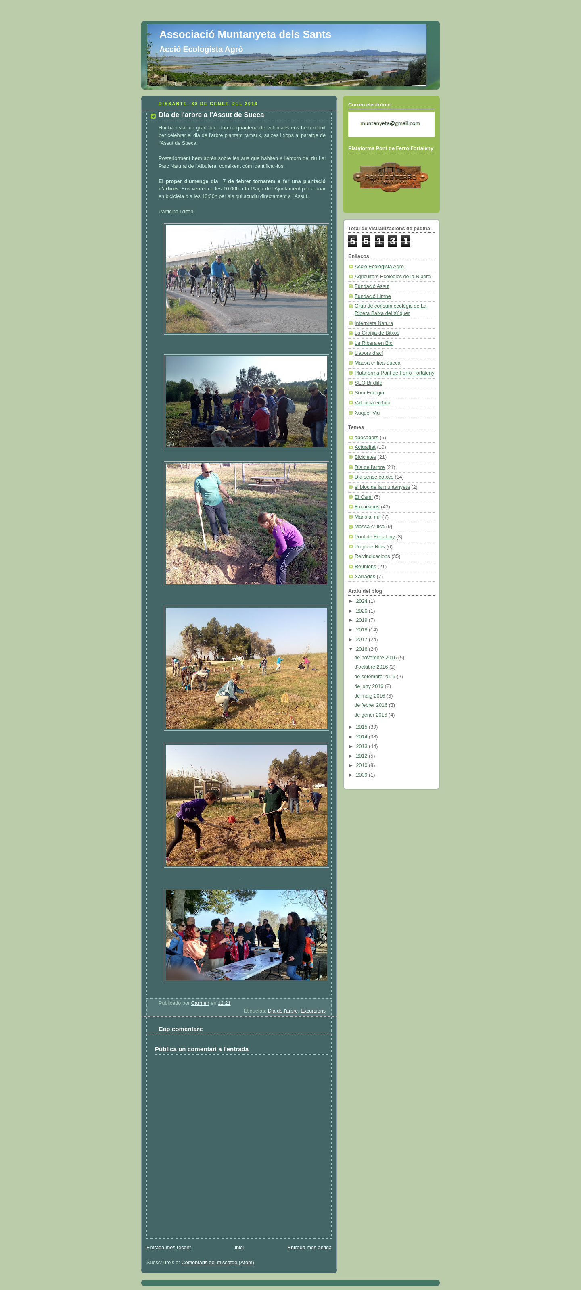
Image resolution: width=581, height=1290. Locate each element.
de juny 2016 (369, 686)
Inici (239, 1247)
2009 (362, 775)
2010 (362, 765)
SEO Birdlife (368, 383)
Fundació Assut (372, 286)
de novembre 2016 (376, 658)
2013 (362, 746)
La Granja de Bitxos (377, 333)
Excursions (313, 1011)
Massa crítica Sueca (378, 363)
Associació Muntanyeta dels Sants (245, 34)
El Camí (364, 497)
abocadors (366, 437)
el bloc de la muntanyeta (382, 487)
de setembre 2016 (375, 676)
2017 (362, 639)
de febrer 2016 (371, 705)
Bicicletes (365, 457)
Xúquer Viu (367, 413)
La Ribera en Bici (374, 343)
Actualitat (365, 447)
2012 (362, 756)
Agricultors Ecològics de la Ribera (393, 276)
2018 (362, 630)
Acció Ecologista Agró (379, 266)
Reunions (365, 566)
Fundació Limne (373, 296)
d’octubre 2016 (371, 667)
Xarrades (365, 576)
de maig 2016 (370, 696)
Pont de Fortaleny (375, 537)
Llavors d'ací (369, 353)
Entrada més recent (168, 1247)
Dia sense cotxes (374, 477)
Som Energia (369, 393)
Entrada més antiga (310, 1247)
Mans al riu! (368, 517)
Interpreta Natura (374, 323)
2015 (362, 727)
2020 (362, 611)
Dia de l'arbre (283, 1011)
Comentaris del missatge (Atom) (218, 1262)
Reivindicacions (372, 556)
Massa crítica (370, 526)
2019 (362, 620)
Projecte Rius (370, 547)
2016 (362, 649)
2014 (362, 737)
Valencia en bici (372, 403)
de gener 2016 (371, 715)
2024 (362, 601)
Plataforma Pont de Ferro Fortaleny (395, 373)
